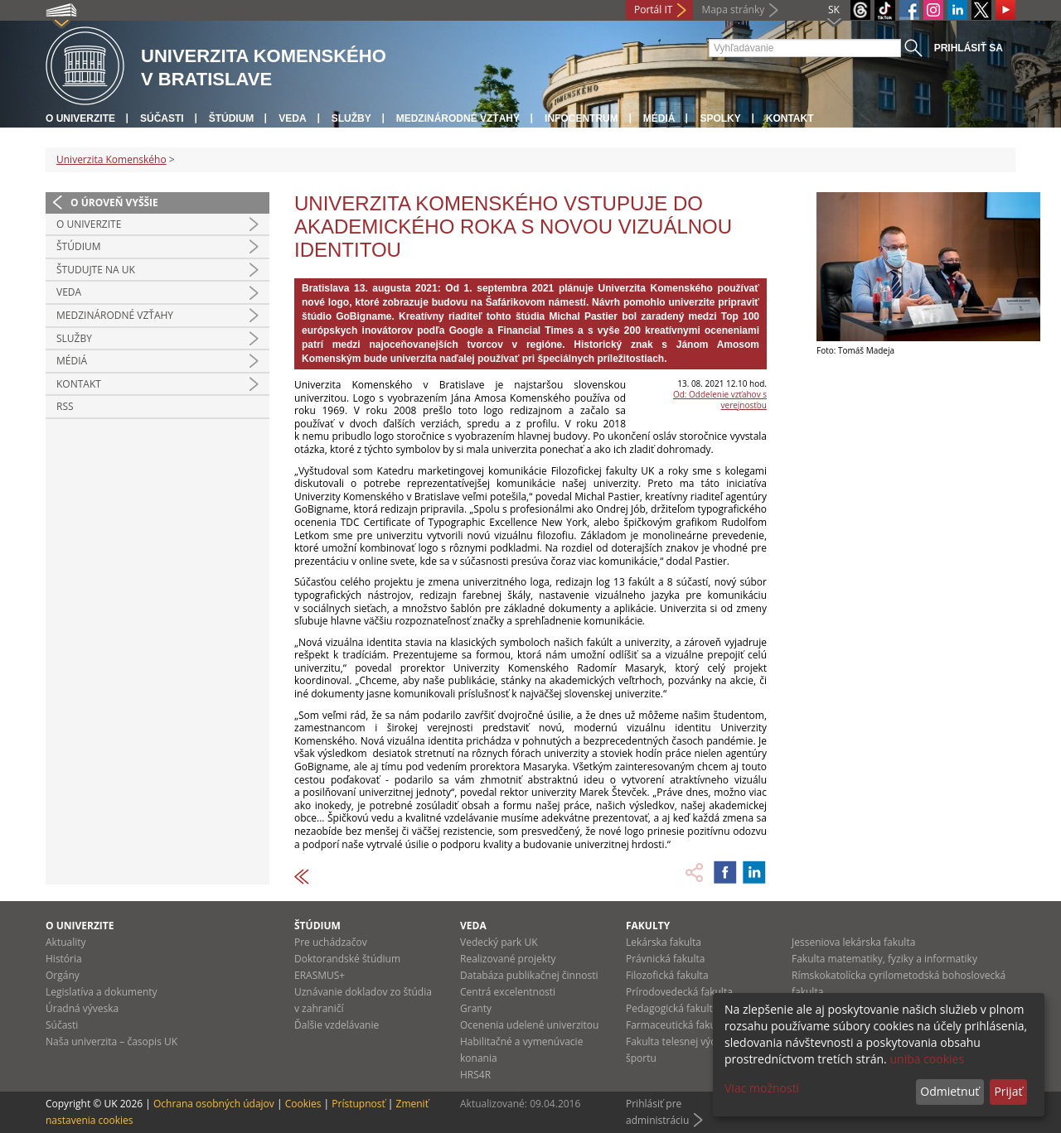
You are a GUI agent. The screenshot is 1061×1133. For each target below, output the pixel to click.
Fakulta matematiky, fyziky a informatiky (884, 959)
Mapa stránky (732, 9)
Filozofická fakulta (667, 975)
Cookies (303, 1104)
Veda (292, 118)
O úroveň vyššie (114, 202)
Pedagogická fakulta (672, 1008)
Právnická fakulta (665, 959)
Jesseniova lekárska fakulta (853, 942)
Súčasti (162, 118)
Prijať (1008, 1091)
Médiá (659, 118)
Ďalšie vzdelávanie (336, 1025)
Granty (476, 1008)
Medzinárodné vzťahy (458, 118)
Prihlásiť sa (968, 48)
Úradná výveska (82, 1008)
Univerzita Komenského (111, 159)
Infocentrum (581, 118)
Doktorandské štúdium (347, 959)
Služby (351, 118)
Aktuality (66, 942)
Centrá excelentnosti (507, 992)
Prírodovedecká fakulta (679, 992)
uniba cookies (926, 1059)
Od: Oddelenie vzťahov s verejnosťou (720, 399)
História (64, 959)
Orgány (63, 975)
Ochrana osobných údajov (213, 1104)
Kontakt (790, 118)
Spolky (720, 118)
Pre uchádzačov (330, 942)
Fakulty (648, 925)
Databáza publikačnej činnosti (529, 975)
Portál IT (653, 9)
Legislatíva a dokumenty (101, 992)
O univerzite (80, 118)
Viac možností (761, 1088)
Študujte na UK (95, 270)
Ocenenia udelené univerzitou (529, 1025)
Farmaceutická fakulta (677, 1025)
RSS (65, 406)
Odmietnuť (949, 1091)
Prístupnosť (358, 1104)
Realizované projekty (507, 959)
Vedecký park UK (499, 942)
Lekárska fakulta (663, 942)
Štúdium (231, 118)
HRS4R (475, 1075)
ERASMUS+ (319, 975)
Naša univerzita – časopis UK (111, 1041)
